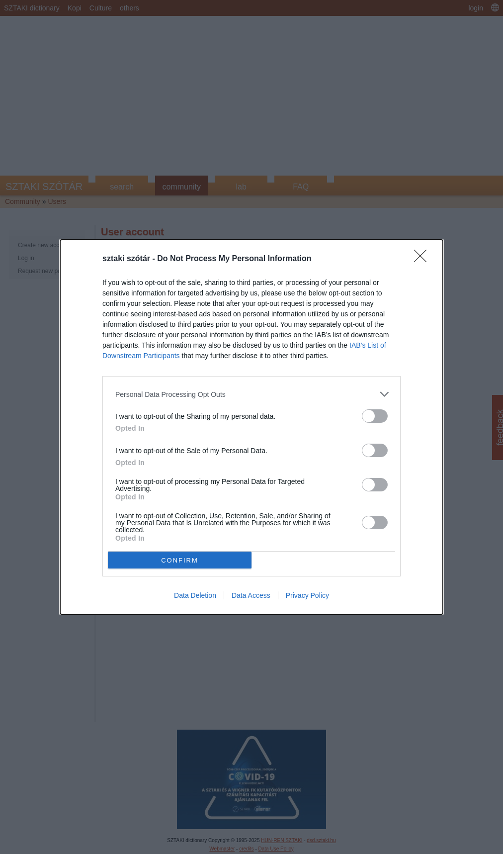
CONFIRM (179, 560)
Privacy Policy (307, 595)
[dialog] (251, 427)
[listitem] (251, 394)
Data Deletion (195, 595)
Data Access (251, 595)
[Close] (423, 259)
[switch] (375, 416)
